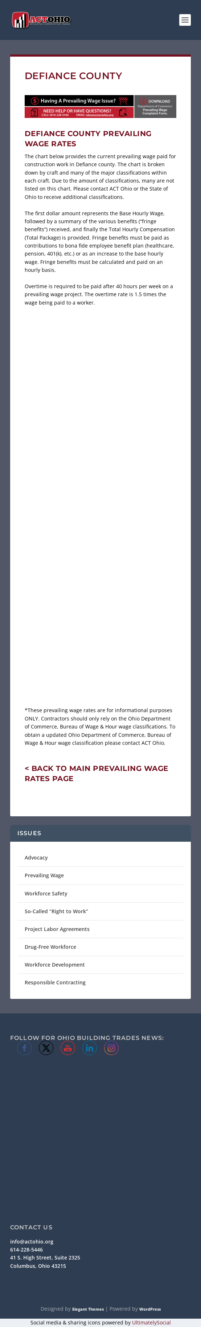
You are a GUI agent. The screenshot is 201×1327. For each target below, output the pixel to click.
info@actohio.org (31, 1241)
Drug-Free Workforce (50, 946)
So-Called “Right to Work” (56, 911)
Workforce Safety (46, 893)
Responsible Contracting (55, 982)
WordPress (150, 1309)
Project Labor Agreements (57, 929)
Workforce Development (55, 964)
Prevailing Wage (44, 875)
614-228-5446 (26, 1249)
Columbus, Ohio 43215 (38, 1265)
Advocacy (36, 857)
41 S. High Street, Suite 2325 (45, 1257)
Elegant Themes (88, 1309)
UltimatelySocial (151, 1322)
